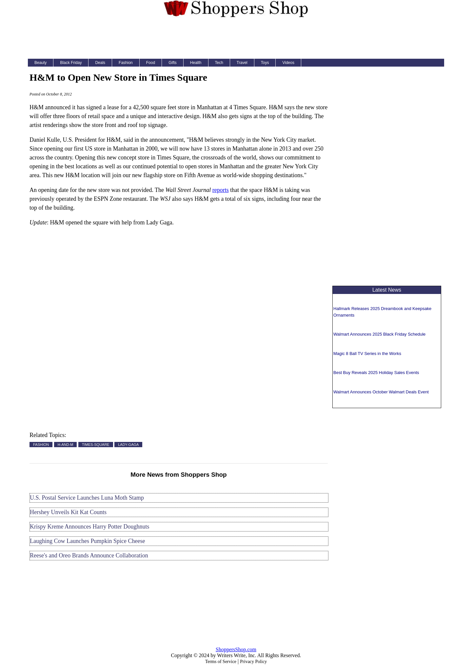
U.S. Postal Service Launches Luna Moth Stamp (87, 497)
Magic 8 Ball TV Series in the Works (367, 353)
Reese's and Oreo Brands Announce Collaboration (89, 555)
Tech (219, 62)
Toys (265, 62)
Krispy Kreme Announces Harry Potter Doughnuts (89, 526)
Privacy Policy (253, 661)
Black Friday (71, 62)
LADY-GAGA (128, 445)
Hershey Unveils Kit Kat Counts (68, 512)
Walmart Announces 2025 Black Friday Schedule (379, 334)
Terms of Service (220, 661)
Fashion (126, 62)
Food (150, 62)
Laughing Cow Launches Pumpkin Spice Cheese (87, 541)
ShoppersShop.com (236, 649)
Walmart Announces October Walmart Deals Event (381, 391)
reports (220, 190)
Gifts (172, 62)
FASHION (41, 445)
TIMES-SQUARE (95, 445)
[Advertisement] (236, 37)
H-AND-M (65, 445)
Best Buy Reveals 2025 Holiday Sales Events (376, 372)
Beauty (40, 62)
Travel (242, 62)
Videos (288, 62)
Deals (100, 62)
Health (196, 62)
